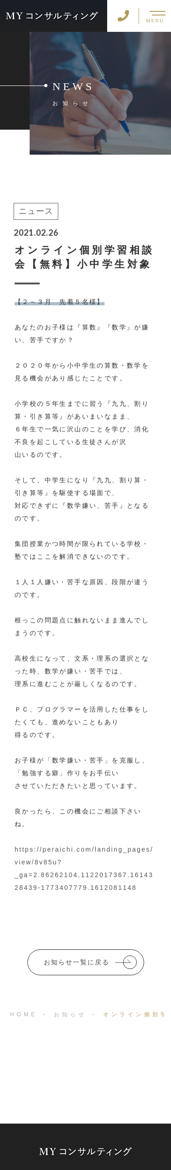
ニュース (35, 212)
